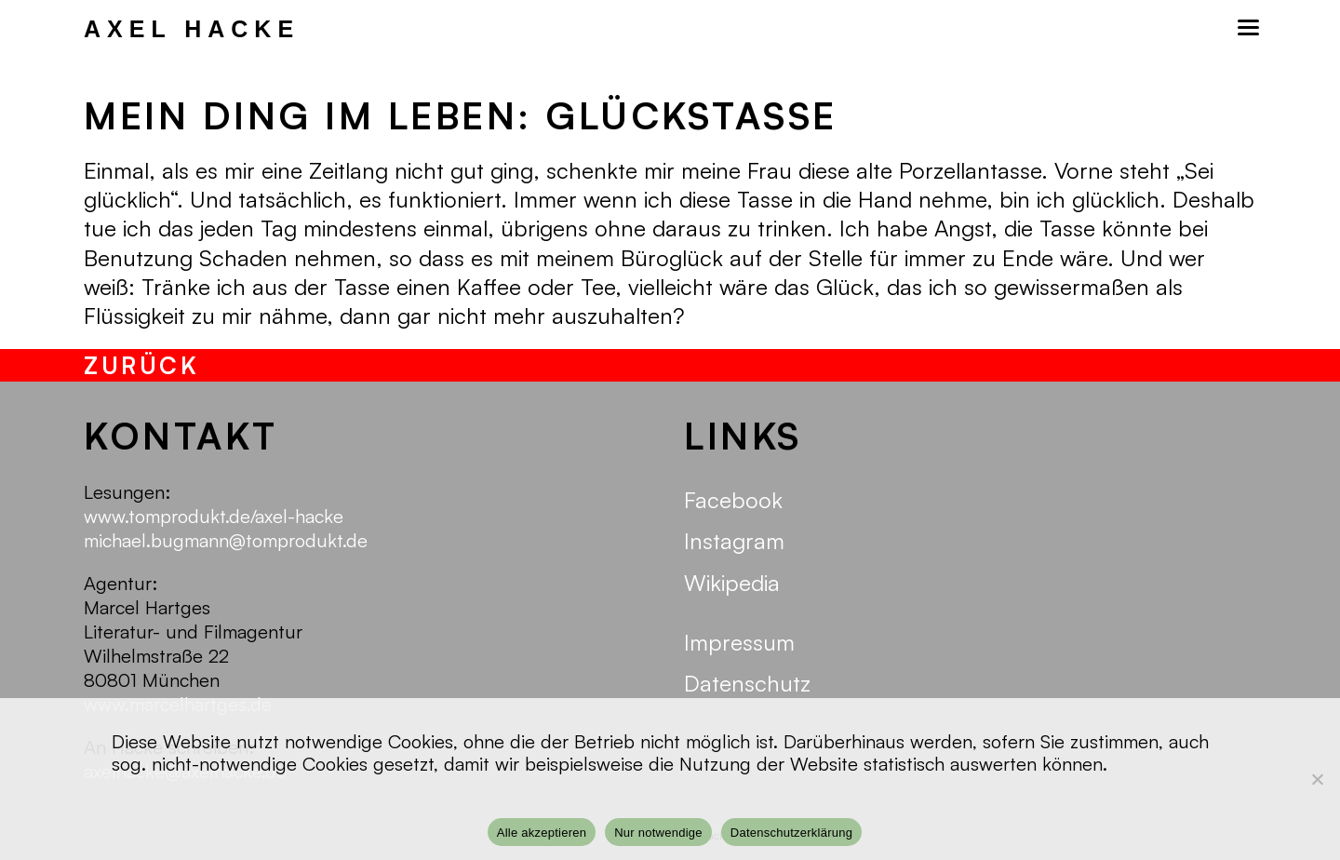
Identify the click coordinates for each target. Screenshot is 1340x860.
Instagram (734, 541)
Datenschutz (747, 683)
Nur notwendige (658, 833)
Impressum (739, 642)
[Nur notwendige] (1316, 779)
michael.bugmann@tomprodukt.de (226, 540)
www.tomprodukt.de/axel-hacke (213, 516)
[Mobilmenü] (1247, 27)
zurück (141, 365)
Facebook (733, 500)
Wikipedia (732, 583)
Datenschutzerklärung (791, 833)
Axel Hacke (192, 29)
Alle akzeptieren (542, 833)
